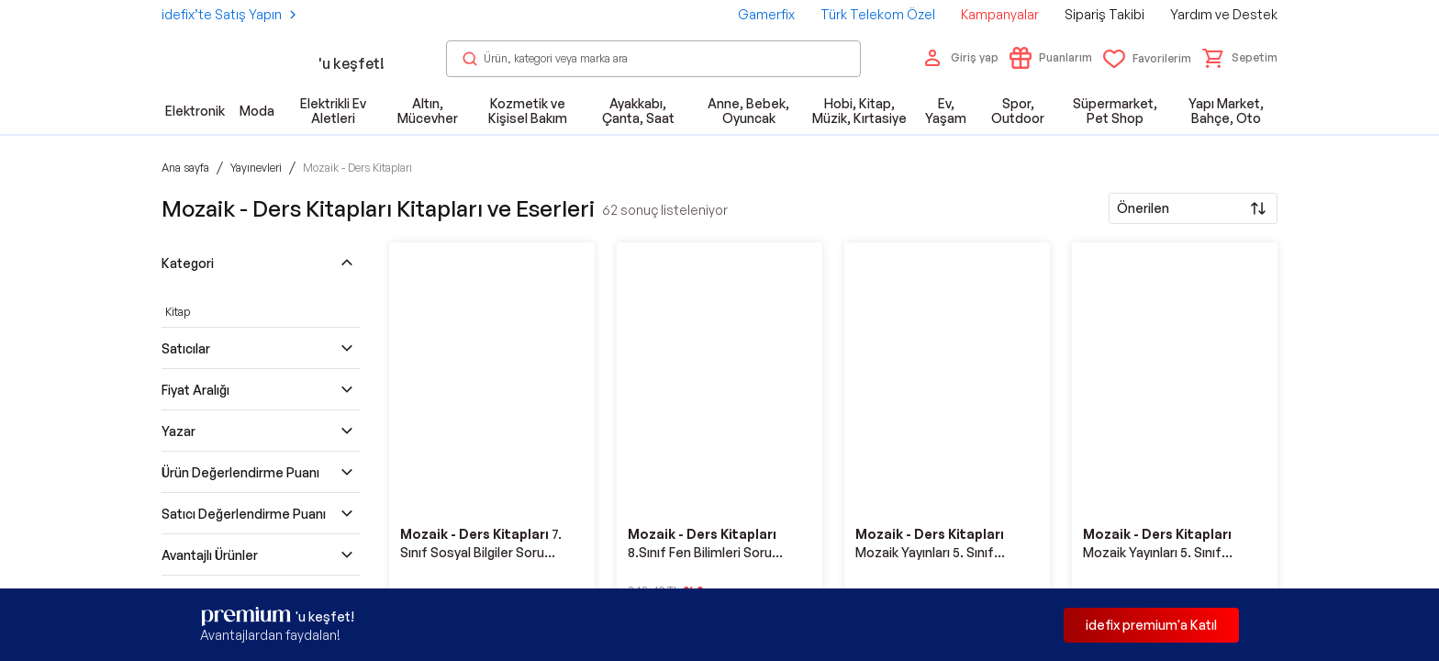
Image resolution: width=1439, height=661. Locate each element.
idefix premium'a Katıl (1151, 625)
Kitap (177, 312)
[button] (1239, 58)
